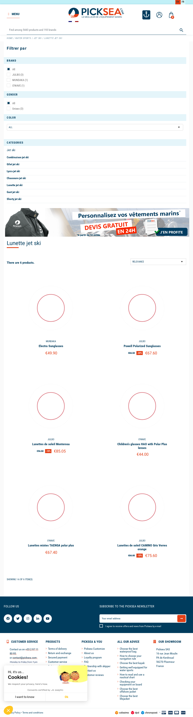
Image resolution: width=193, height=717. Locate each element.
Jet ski (11, 150)
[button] (8, 710)
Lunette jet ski (15, 185)
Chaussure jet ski (16, 178)
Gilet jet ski (13, 164)
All (13, 69)
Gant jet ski (13, 192)
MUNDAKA (20, 80)
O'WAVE (18, 85)
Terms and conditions (32, 712)
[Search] (96, 30)
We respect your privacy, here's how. (28, 684)
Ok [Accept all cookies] (66, 697)
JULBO (17, 74)
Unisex (17, 108)
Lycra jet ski (13, 171)
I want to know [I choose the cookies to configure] (24, 697)
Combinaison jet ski (18, 157)
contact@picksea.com (25, 657)
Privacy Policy (13, 712)
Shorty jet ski (14, 199)
